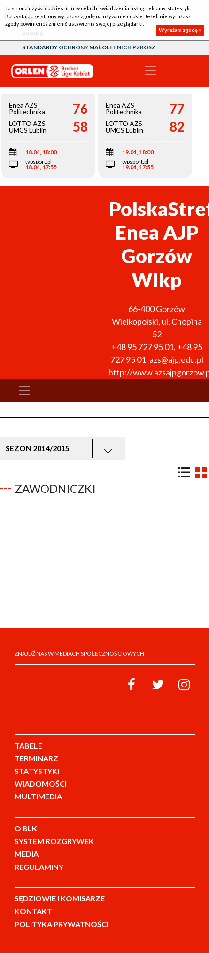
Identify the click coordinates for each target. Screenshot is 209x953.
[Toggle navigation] (150, 70)
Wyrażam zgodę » (180, 30)
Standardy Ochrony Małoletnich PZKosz (88, 47)
